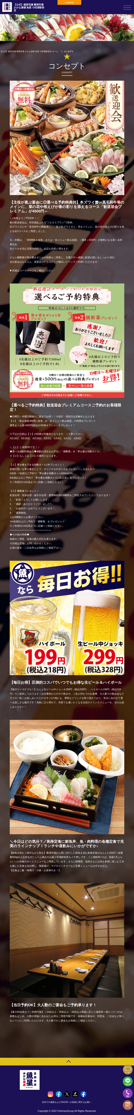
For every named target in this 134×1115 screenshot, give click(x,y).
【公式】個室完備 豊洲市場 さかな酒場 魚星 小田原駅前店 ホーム (29, 51)
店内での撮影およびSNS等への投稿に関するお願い (67, 1102)
